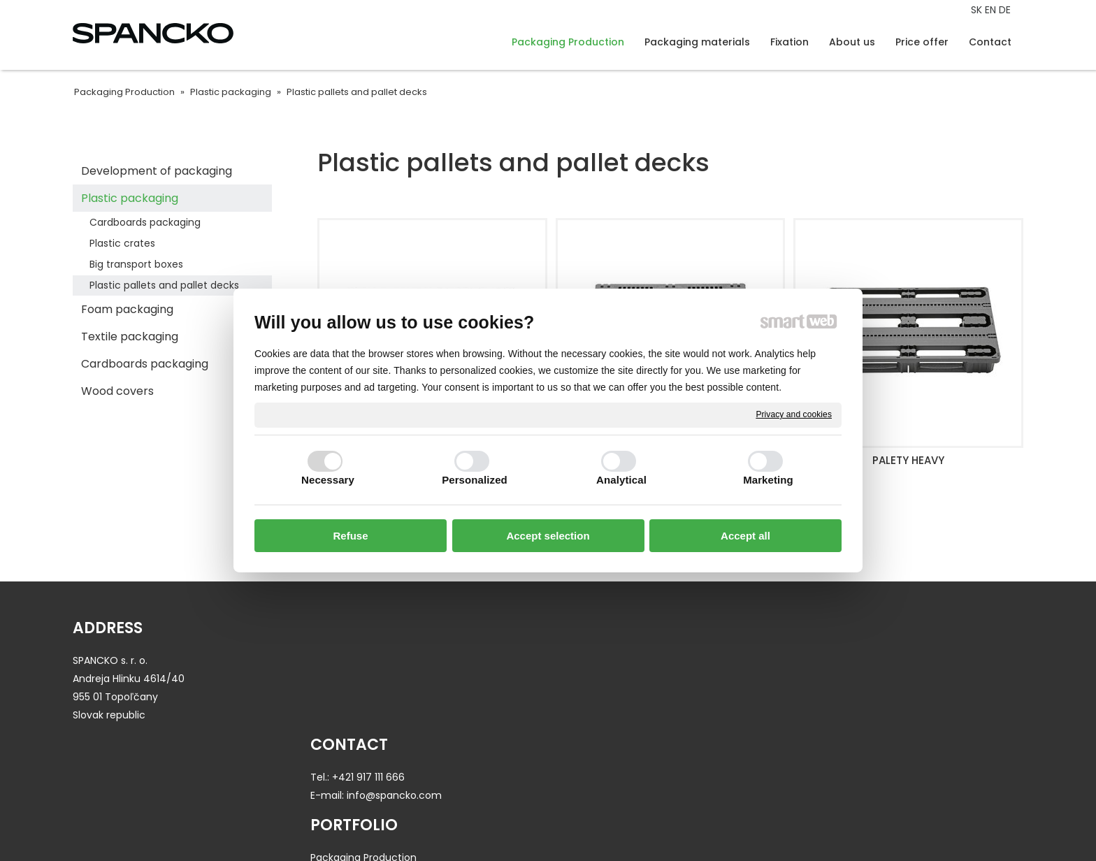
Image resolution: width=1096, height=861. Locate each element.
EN (992, 10)
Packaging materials (608, 679)
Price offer (827, 679)
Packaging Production (611, 660)
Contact (822, 697)
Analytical (621, 480)
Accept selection (547, 536)
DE (1006, 10)
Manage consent (737, 824)
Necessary (327, 480)
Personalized (474, 480)
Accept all (745, 536)
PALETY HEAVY (908, 460)
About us (823, 660)
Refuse (350, 536)
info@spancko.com (399, 679)
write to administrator (545, 824)
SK (978, 10)
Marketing (768, 480)
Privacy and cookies (794, 414)
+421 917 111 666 (374, 660)
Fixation (577, 697)
